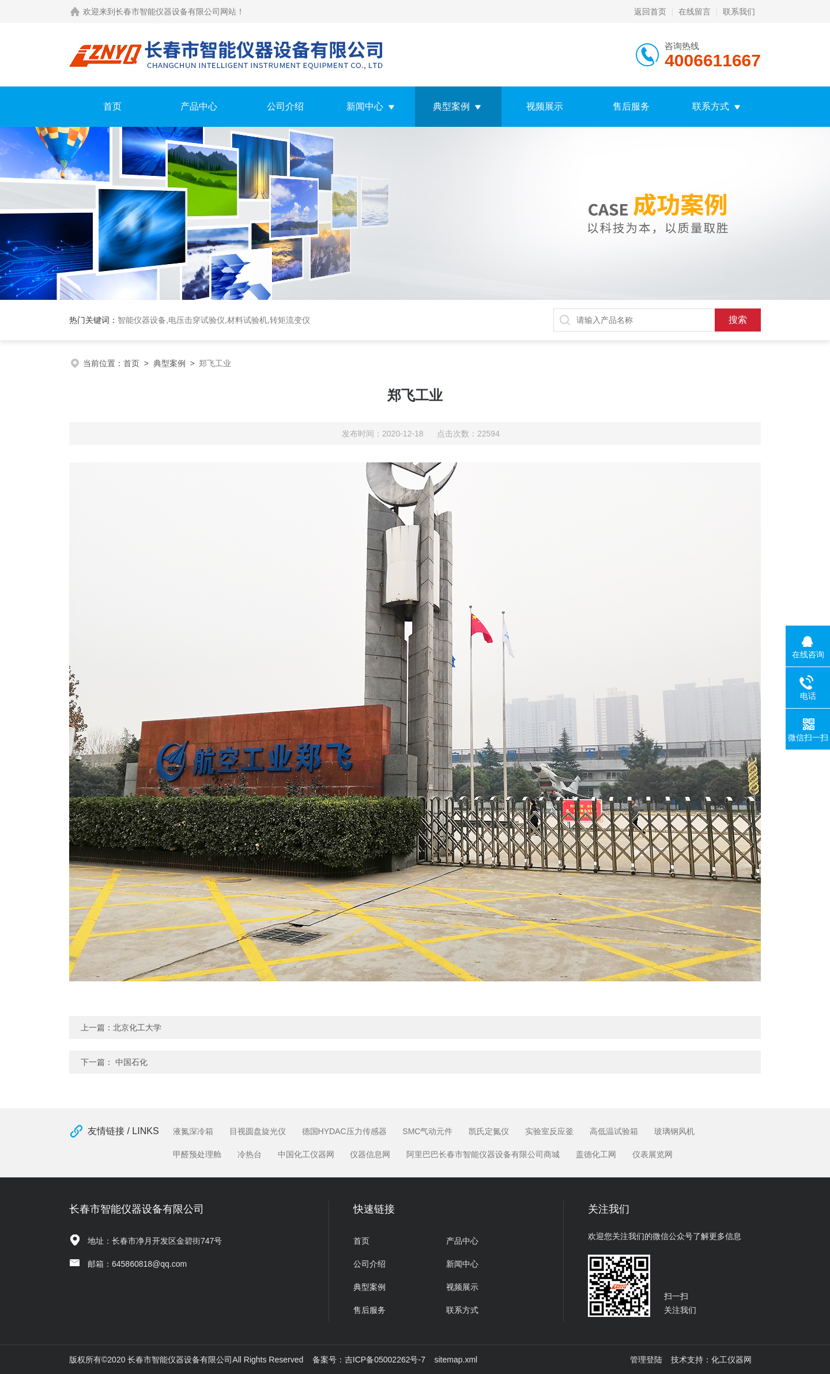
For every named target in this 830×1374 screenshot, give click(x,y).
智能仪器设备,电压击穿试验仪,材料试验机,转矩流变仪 (214, 320)
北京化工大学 (137, 1027)
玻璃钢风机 (674, 1131)
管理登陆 (646, 1359)
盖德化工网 (596, 1154)
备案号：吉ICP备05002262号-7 (368, 1359)
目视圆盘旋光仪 (257, 1131)
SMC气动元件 (427, 1131)
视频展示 (544, 106)
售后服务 (631, 106)
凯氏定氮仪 (489, 1131)
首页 (112, 106)
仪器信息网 (370, 1154)
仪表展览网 (652, 1154)
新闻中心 (364, 106)
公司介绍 (285, 106)
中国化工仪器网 (306, 1154)
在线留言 (694, 11)
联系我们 (739, 11)
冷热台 (249, 1154)
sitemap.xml (456, 1359)
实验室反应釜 (549, 1131)
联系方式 (710, 106)
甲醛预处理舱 (197, 1154)
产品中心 (198, 106)
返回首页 (650, 11)
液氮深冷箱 (193, 1131)
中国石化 (131, 1062)
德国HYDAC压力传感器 (344, 1131)
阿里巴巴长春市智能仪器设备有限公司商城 (483, 1154)
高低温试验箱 (614, 1131)
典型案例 (451, 106)
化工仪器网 (731, 1359)
